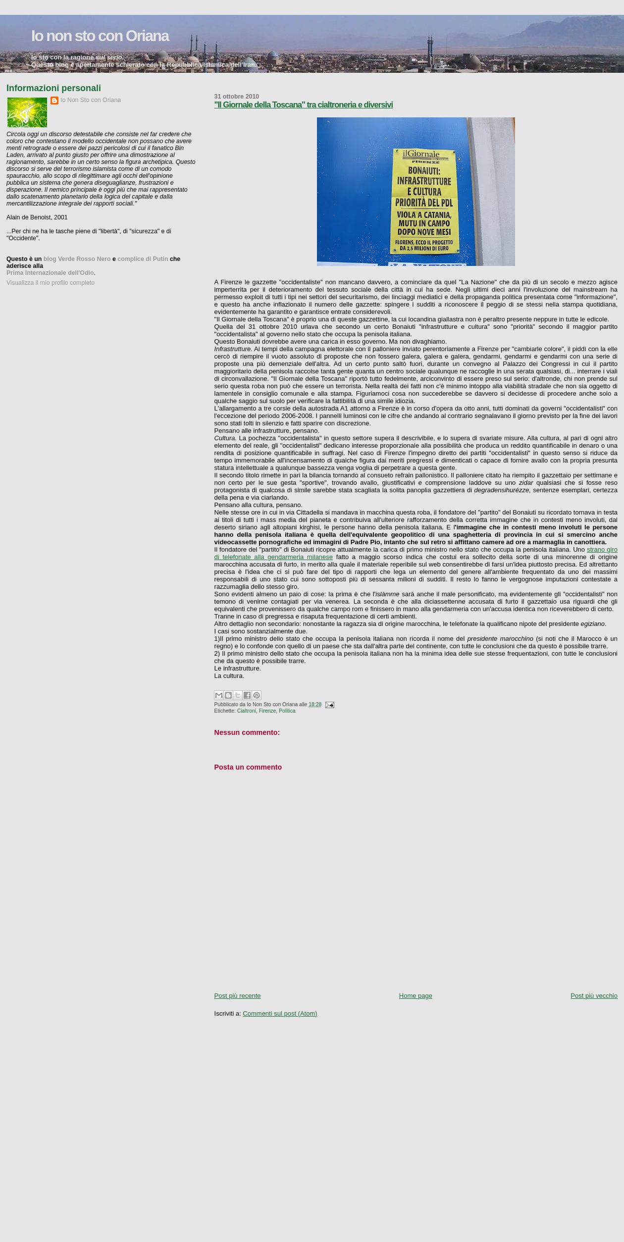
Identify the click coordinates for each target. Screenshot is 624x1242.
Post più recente (237, 995)
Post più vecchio (594, 995)
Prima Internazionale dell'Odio (50, 272)
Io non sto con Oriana (99, 36)
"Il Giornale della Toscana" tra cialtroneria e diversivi (303, 104)
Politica (287, 711)
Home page (415, 995)
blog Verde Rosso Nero (77, 259)
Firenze (267, 711)
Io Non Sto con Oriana (90, 100)
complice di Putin (142, 259)
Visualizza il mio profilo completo (50, 282)
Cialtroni (246, 711)
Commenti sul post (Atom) (280, 1013)
